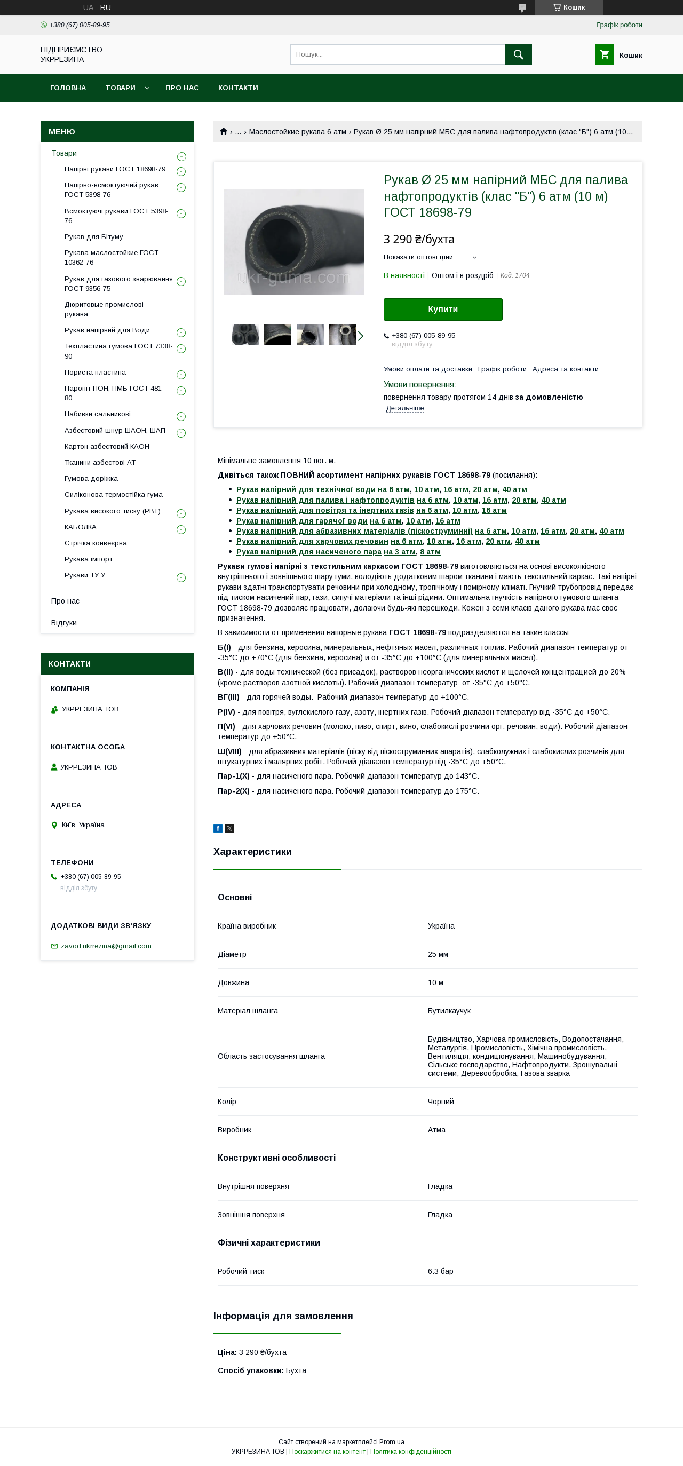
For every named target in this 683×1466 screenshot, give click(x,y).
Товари (120, 88)
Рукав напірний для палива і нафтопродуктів (325, 500)
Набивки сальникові (98, 414)
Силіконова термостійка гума (114, 494)
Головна (68, 88)
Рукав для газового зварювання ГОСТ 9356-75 (119, 283)
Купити (443, 309)
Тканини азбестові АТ (100, 462)
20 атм (485, 489)
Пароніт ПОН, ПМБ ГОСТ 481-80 (114, 393)
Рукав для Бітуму (94, 237)
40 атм (514, 489)
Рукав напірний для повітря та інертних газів (325, 510)
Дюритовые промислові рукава (104, 309)
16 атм (455, 489)
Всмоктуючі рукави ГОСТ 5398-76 (117, 216)
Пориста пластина (95, 372)
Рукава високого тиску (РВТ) (113, 511)
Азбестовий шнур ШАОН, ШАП (115, 430)
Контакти (238, 88)
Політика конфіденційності (410, 1451)
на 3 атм (400, 552)
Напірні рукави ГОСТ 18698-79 (115, 169)
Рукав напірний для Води (107, 330)
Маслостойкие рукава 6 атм (297, 132)
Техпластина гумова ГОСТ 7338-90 (119, 351)
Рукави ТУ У (85, 575)
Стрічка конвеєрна (96, 543)
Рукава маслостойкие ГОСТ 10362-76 (111, 257)
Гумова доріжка (91, 478)
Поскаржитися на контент (327, 1451)
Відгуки (64, 623)
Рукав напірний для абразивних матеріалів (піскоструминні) (354, 531)
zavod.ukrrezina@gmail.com (106, 946)
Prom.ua (391, 1442)
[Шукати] (518, 54)
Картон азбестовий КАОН (107, 446)
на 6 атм (394, 489)
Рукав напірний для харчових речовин (312, 541)
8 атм (430, 552)
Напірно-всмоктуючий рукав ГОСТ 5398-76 (111, 190)
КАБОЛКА (81, 527)
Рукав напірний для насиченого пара (309, 552)
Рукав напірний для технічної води (306, 489)
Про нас (182, 88)
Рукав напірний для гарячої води (302, 521)
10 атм (426, 489)
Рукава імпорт (89, 559)
